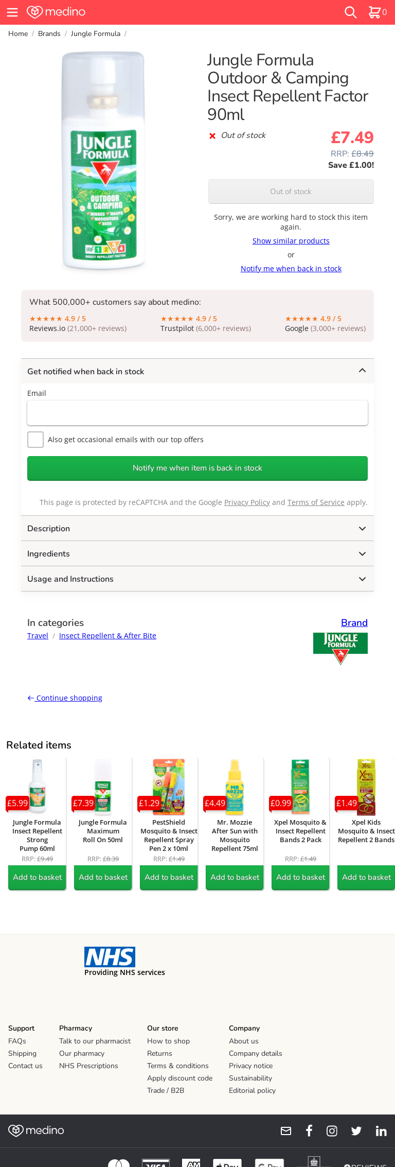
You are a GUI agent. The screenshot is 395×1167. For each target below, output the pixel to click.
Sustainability (250, 1078)
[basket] (377, 12)
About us (244, 1041)
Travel (37, 635)
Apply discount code (179, 1078)
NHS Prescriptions (88, 1066)
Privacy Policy (247, 502)
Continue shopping (64, 698)
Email (36, 393)
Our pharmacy (81, 1053)
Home (18, 34)
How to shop (168, 1041)
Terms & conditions (178, 1066)
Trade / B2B (165, 1090)
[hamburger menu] (12, 12)
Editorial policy (252, 1090)
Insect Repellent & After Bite (107, 635)
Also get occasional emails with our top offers (115, 439)
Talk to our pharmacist (95, 1041)
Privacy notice (251, 1066)
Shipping (22, 1053)
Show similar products (291, 241)
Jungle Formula (95, 34)
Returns (159, 1053)
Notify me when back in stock (291, 268)
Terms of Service (316, 502)
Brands (49, 34)
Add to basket (37, 877)
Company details (255, 1053)
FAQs (17, 1041)
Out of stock (291, 191)
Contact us (25, 1066)
